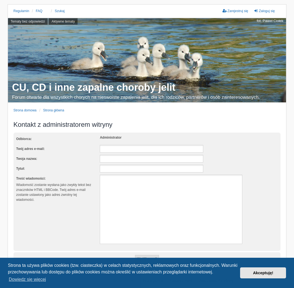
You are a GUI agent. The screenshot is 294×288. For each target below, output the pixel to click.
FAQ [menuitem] (39, 11)
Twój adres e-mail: (30, 149)
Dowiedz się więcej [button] (27, 279)
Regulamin (21, 11)
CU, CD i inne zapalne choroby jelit (93, 87)
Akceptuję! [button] (263, 273)
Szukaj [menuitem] (60, 11)
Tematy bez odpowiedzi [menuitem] (28, 21)
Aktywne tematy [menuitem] (63, 21)
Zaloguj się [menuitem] (264, 11)
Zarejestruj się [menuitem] (235, 11)
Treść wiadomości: (31, 178)
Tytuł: (20, 169)
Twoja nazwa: (26, 159)
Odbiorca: (24, 139)
